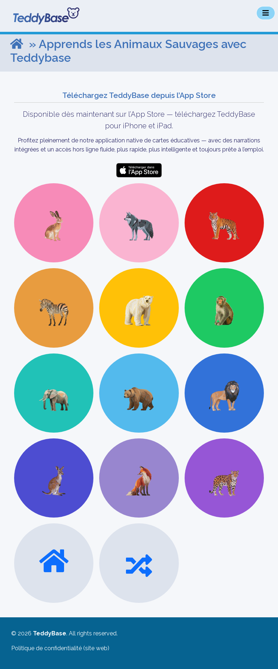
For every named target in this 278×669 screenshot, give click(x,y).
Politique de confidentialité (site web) (60, 648)
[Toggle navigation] (265, 13)
